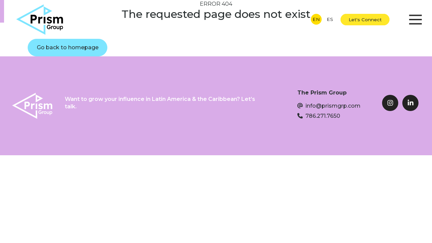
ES (330, 19)
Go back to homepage (68, 47)
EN (316, 19)
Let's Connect (365, 19)
